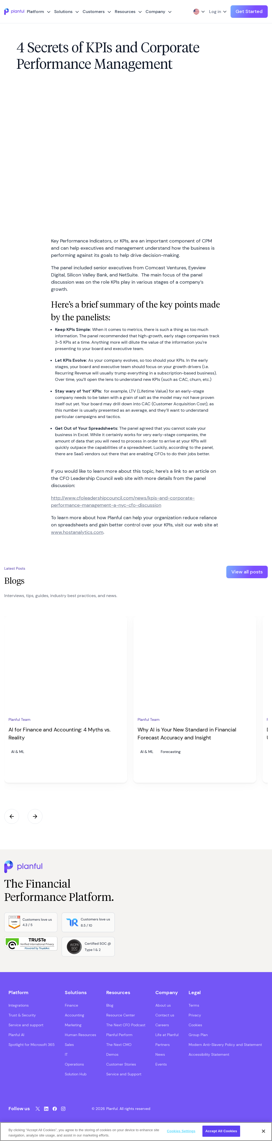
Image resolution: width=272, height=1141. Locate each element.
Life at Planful (166, 1034)
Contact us (164, 1014)
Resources (125, 11)
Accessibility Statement (209, 1054)
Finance (71, 1005)
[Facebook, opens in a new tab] (55, 1108)
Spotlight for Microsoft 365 (31, 1044)
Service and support (25, 1024)
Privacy (195, 1014)
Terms (194, 1005)
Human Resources (80, 1034)
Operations (74, 1064)
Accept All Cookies (221, 1131)
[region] (136, 1131)
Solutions (63, 11)
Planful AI (16, 1034)
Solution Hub (76, 1073)
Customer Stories (121, 1064)
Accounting (74, 1014)
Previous (11, 816)
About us (163, 1005)
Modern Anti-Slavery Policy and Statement (225, 1044)
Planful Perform (119, 1034)
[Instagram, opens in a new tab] (63, 1108)
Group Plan (198, 1034)
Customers (94, 11)
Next (35, 816)
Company (155, 11)
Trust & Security (22, 1014)
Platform (35, 11)
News (160, 1054)
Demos (112, 1054)
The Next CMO (118, 1044)
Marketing (73, 1024)
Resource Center (120, 1014)
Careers (162, 1024)
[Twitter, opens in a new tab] (38, 1108)
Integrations (18, 1005)
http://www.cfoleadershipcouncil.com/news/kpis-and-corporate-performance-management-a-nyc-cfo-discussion (123, 501)
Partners (162, 1044)
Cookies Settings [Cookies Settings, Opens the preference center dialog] (181, 1131)
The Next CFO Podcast (125, 1024)
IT (66, 1054)
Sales (69, 1044)
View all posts (247, 572)
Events (161, 1064)
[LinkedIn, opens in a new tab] (46, 1108)
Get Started (249, 11)
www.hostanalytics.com (77, 532)
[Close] (263, 1131)
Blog (109, 1005)
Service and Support (123, 1073)
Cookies (195, 1024)
